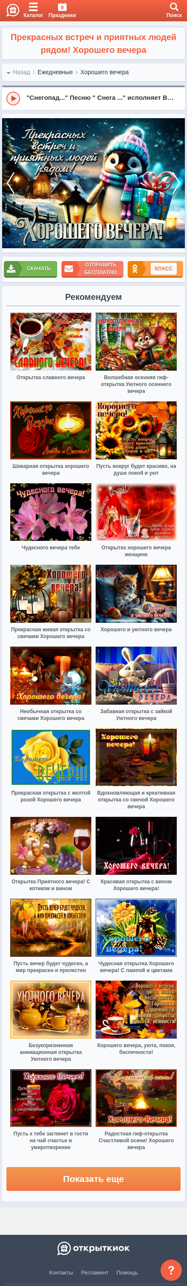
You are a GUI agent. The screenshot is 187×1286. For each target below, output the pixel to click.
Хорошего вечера (104, 72)
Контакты (61, 1272)
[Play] (13, 98)
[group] (93, 98)
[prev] (10, 183)
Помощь (127, 1272)
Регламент (94, 1272)
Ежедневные (55, 72)
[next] (176, 183)
